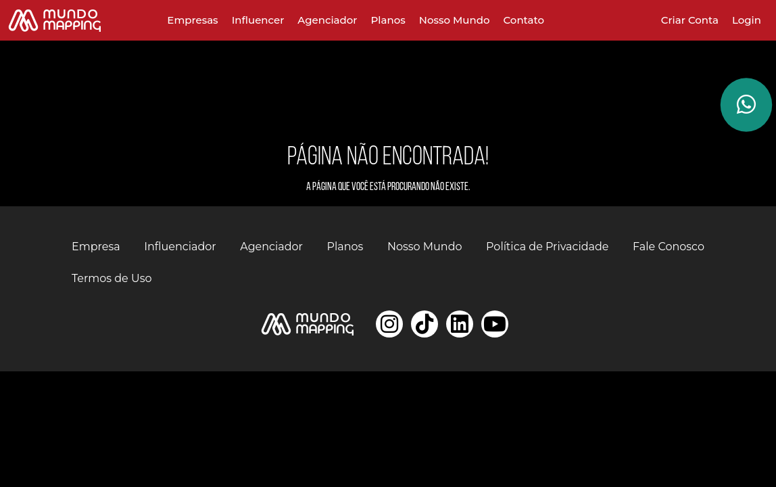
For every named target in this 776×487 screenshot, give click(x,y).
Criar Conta (690, 20)
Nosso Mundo (454, 20)
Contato (524, 20)
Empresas (192, 20)
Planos (388, 20)
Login (746, 20)
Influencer (258, 20)
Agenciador (327, 20)
